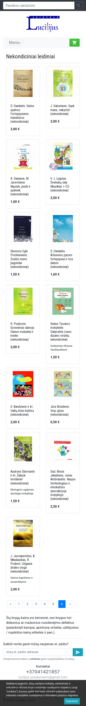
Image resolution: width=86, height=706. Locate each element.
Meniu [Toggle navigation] (14, 42)
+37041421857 (43, 672)
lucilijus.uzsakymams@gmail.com (43, 677)
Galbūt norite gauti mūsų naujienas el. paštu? (35, 644)
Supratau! (72, 701)
